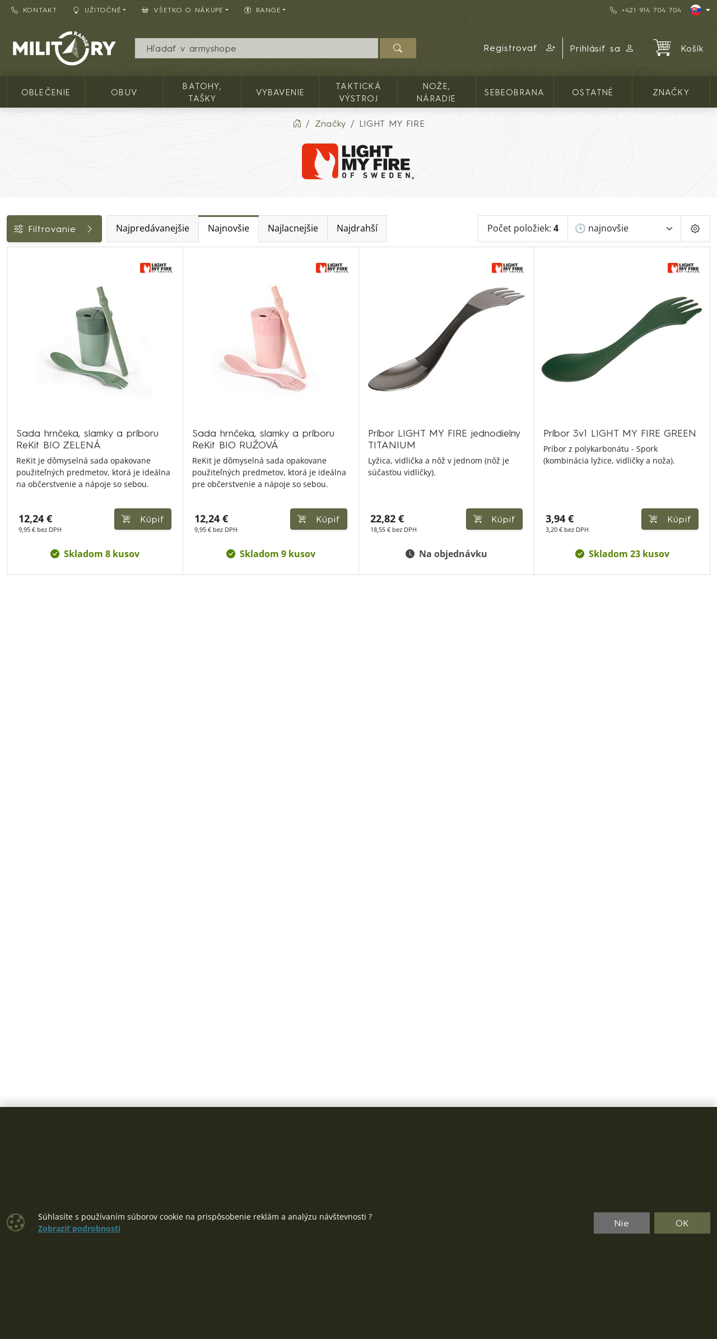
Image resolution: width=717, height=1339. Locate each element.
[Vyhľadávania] (256, 48)
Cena (23, 334)
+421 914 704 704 (645, 10)
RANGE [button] (262, 10)
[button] (520, 48)
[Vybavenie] (15, 287)
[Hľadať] (398, 48)
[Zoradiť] (624, 229)
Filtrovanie (90, 228)
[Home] (296, 123)
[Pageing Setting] (695, 229)
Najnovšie (301, 228)
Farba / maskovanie (56, 385)
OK (683, 1223)
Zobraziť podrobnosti (79, 1229)
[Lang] (700, 10)
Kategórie (33, 259)
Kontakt (34, 10)
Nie (622, 1223)
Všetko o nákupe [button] (183, 10)
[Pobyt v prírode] (15, 307)
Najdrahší (429, 228)
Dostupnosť (37, 359)
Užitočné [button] (97, 10)
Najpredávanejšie (225, 228)
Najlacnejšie (366, 228)
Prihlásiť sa (602, 48)
